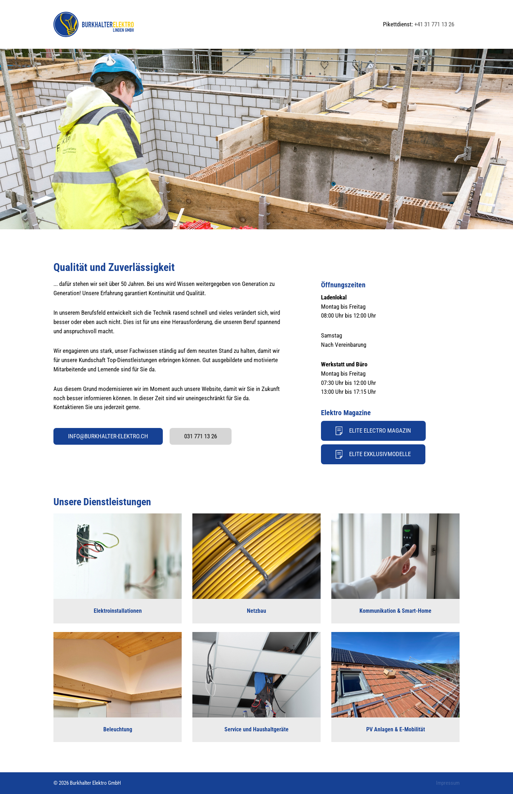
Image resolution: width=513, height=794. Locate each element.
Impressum (448, 783)
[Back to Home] (93, 24)
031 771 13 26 (200, 436)
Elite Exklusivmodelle (373, 454)
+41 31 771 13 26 (434, 24)
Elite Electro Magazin (373, 431)
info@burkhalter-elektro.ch (108, 436)
